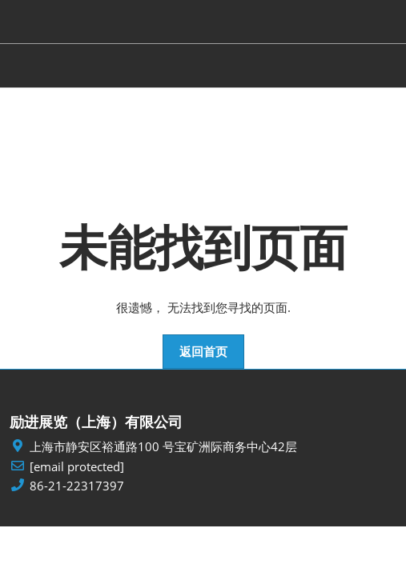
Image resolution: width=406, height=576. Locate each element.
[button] (203, 352)
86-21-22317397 (77, 486)
